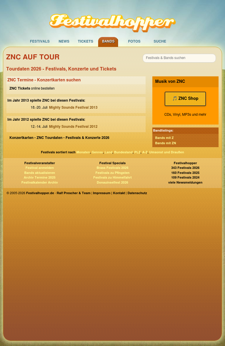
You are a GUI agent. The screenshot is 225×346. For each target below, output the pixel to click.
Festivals (40, 41)
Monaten (83, 152)
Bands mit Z (164, 138)
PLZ (137, 152)
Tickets (85, 41)
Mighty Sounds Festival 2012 (73, 126)
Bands (108, 41)
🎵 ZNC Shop (185, 99)
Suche (160, 41)
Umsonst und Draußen (166, 152)
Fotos (134, 41)
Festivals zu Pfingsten (112, 172)
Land (108, 152)
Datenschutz (137, 193)
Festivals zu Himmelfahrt (112, 177)
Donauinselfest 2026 (112, 182)
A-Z (144, 152)
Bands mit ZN (165, 143)
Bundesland (123, 152)
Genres (97, 152)
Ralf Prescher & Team (74, 193)
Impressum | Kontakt (109, 193)
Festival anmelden (39, 167)
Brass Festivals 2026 (113, 167)
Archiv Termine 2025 (39, 177)
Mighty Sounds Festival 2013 (73, 107)
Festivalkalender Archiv (39, 182)
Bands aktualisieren (39, 172)
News (64, 41)
